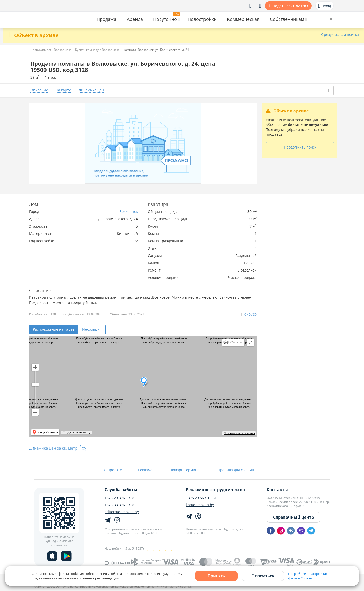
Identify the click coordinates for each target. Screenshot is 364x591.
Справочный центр (293, 517)
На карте (63, 90)
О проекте (113, 469)
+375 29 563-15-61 (201, 498)
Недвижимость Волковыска (51, 49)
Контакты (277, 489)
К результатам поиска (340, 35)
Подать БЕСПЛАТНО (290, 5)
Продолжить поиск (300, 147)
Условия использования (239, 433)
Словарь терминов (185, 469)
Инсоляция (92, 329)
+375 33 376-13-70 (120, 505)
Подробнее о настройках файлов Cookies (308, 575)
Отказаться (262, 576)
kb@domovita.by (200, 505)
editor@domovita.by (122, 512)
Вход (324, 6)
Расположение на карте (53, 329)
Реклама (145, 469)
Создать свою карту (76, 432)
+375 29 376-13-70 (120, 498)
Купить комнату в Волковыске (97, 49)
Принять (216, 576)
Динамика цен (91, 90)
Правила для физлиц (236, 469)
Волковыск (128, 211)
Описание (39, 90)
